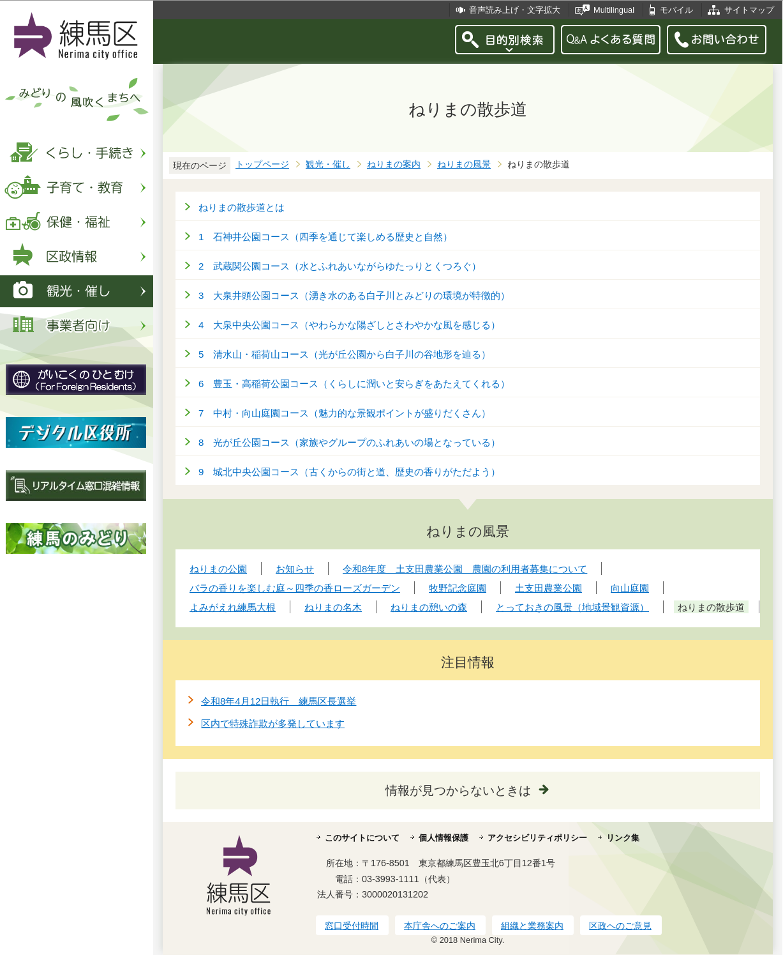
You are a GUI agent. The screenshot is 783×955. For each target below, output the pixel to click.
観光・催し (328, 164)
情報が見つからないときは (458, 790)
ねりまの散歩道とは (241, 207)
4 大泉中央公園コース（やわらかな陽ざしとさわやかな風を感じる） (349, 324)
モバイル (676, 10)
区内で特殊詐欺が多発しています (273, 723)
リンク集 (622, 838)
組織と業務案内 (532, 926)
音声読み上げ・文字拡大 (514, 10)
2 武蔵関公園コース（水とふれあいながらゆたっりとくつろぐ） (339, 266)
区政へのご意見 (620, 926)
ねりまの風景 (464, 164)
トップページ (262, 164)
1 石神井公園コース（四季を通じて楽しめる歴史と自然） (325, 236)
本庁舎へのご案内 (439, 926)
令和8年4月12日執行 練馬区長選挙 (278, 701)
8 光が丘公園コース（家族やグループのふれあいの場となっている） (349, 442)
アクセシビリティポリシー (537, 838)
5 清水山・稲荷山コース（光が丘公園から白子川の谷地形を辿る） (344, 354)
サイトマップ (749, 10)
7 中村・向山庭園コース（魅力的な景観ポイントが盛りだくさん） (344, 413)
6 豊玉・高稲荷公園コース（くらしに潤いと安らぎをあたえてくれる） (354, 383)
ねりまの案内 (394, 164)
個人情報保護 (443, 838)
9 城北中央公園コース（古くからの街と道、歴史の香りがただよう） (349, 471)
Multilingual (613, 10)
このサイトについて (362, 838)
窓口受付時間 (351, 926)
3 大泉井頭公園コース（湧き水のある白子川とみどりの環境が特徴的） (354, 295)
